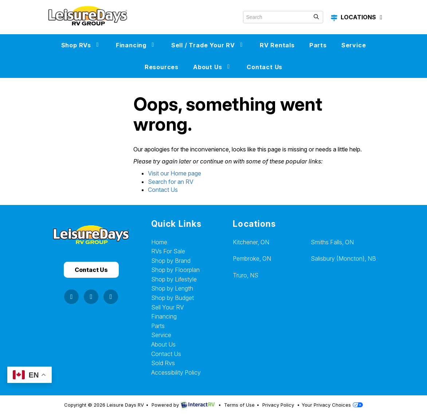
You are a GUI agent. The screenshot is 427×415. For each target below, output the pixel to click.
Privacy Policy (278, 405)
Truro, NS (245, 275)
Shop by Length (172, 288)
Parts (318, 45)
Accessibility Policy (176, 372)
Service (353, 45)
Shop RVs (81, 45)
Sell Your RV (167, 307)
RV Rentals (277, 45)
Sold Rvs (163, 363)
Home (159, 242)
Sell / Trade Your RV (208, 45)
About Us (212, 67)
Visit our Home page (174, 173)
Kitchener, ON (251, 242)
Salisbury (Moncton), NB (343, 258)
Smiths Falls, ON (332, 242)
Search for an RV (170, 181)
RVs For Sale (168, 251)
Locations (357, 17)
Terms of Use (239, 405)
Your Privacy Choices (332, 405)
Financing (136, 45)
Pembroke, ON (252, 258)
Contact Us (264, 67)
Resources (162, 67)
